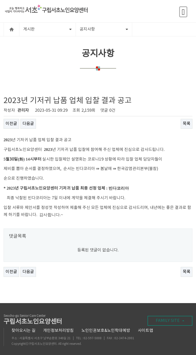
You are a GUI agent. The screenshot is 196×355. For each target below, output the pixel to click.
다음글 (28, 123)
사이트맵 (145, 330)
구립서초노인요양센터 (33, 320)
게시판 (47, 29)
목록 (186, 123)
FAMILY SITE (170, 320)
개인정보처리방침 (58, 330)
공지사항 (104, 29)
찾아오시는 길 (23, 330)
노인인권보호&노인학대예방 (105, 330)
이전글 (11, 123)
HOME (11, 29)
